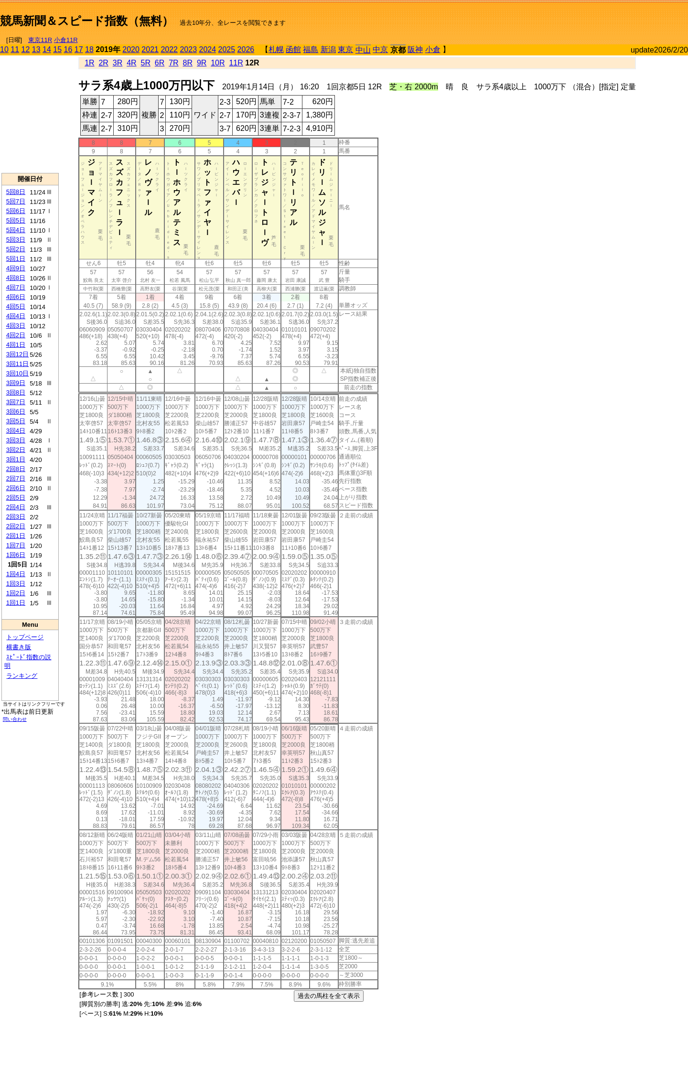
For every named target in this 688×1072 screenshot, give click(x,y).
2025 (227, 49)
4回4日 (15, 316)
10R (218, 63)
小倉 (433, 49)
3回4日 (15, 430)
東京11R (40, 39)
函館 (293, 49)
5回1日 (15, 258)
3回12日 (17, 354)
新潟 (328, 49)
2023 (188, 49)
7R (173, 63)
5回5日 (15, 220)
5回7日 (15, 201)
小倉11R (66, 39)
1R (89, 63)
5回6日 (15, 210)
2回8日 (15, 468)
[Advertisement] (576, 17)
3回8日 (15, 392)
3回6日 (15, 411)
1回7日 (15, 545)
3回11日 (17, 363)
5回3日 (15, 239)
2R (103, 63)
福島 (310, 49)
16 (68, 49)
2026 (246, 49)
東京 (345, 49)
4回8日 (15, 277)
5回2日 (15, 249)
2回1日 (15, 535)
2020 (131, 49)
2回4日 (15, 507)
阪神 (415, 49)
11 (15, 49)
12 (26, 49)
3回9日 (15, 382)
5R (145, 63)
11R (236, 63)
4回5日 (15, 306)
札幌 (276, 49)
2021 (150, 49)
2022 (169, 49)
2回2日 (15, 526)
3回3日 (15, 440)
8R (188, 63)
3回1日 (15, 459)
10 (4, 49)
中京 (380, 49)
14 (47, 49)
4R (131, 63)
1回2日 (15, 593)
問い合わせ (15, 719)
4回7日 (15, 287)
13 (36, 49)
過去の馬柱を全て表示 (329, 995)
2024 (207, 49)
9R (201, 63)
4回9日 (15, 268)
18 (89, 49)
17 (79, 49)
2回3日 (15, 516)
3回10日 (17, 373)
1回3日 (15, 583)
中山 (363, 50)
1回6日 (15, 554)
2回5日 (15, 497)
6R (159, 63)
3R (117, 63)
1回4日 (15, 574)
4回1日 (15, 344)
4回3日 (15, 325)
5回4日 (15, 230)
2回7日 (15, 478)
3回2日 (15, 449)
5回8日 (15, 191)
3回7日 (15, 402)
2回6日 (15, 488)
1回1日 (15, 602)
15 (57, 49)
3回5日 (15, 421)
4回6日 (15, 296)
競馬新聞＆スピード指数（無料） (86, 20)
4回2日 (15, 335)
